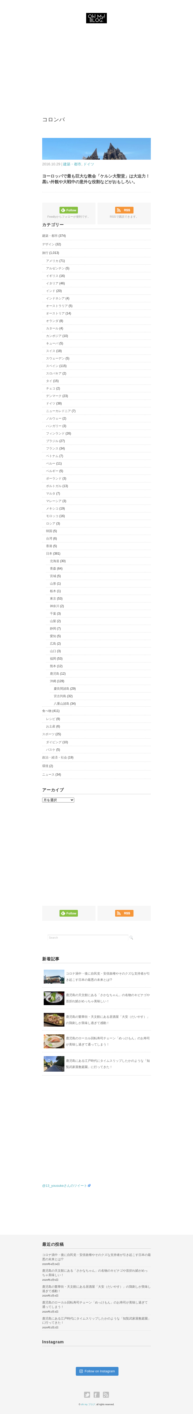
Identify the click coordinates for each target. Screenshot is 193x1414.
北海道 (54, 561)
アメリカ (52, 261)
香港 (49, 546)
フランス (52, 448)
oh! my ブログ (88, 1404)
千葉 (53, 613)
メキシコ (52, 508)
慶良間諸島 (61, 688)
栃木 (53, 591)
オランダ (52, 321)
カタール (52, 328)
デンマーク (54, 396)
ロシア (50, 523)
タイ (49, 381)
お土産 (50, 726)
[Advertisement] (96, 64)
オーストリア (55, 313)
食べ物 (46, 711)
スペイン (52, 366)
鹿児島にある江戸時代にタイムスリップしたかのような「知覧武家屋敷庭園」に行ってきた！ (96, 1321)
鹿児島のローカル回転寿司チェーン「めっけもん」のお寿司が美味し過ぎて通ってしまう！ (95, 1305)
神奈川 (54, 606)
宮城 (53, 576)
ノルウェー (54, 418)
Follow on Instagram (97, 1371)
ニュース (48, 774)
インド (50, 291)
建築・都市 (72, 164)
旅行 (45, 253)
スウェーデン (55, 358)
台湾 (49, 538)
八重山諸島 (61, 703)
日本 (49, 553)
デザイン (48, 244)
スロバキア (54, 373)
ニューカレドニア (58, 411)
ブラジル (52, 441)
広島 (53, 643)
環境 (45, 766)
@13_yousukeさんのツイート (64, 1186)
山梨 (53, 621)
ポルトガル (54, 486)
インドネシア (55, 298)
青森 (53, 568)
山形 (53, 583)
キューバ (52, 343)
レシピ (50, 719)
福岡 (53, 658)
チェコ (50, 388)
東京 (53, 598)
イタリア (52, 283)
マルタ (50, 493)
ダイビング (54, 742)
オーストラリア (57, 306)
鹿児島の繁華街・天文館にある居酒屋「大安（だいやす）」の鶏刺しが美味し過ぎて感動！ (96, 1289)
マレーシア (54, 501)
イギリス (52, 276)
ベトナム (52, 456)
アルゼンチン (55, 268)
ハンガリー (54, 426)
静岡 (53, 628)
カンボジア (54, 336)
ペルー (50, 463)
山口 (53, 651)
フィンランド (55, 433)
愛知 (53, 636)
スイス (50, 351)
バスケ (50, 750)
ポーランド (54, 478)
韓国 (49, 531)
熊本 (53, 666)
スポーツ (48, 734)
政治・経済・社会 (54, 757)
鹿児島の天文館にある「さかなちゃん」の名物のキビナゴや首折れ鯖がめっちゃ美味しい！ (95, 1273)
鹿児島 (54, 673)
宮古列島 (60, 696)
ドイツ (88, 164)
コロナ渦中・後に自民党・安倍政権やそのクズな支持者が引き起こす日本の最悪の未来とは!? (96, 1257)
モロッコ (52, 516)
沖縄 (53, 681)
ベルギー (52, 471)
